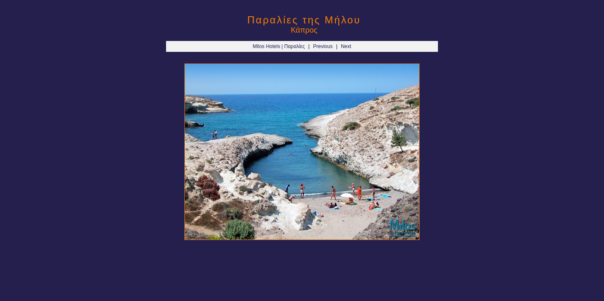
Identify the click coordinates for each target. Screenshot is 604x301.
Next (346, 46)
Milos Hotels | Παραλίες (279, 46)
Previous (323, 46)
